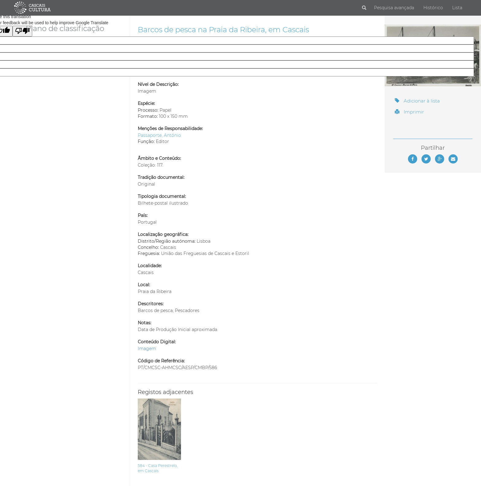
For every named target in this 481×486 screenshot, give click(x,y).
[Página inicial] (32, 7)
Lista (457, 7)
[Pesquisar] (364, 8)
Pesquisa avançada (394, 7)
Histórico (433, 7)
